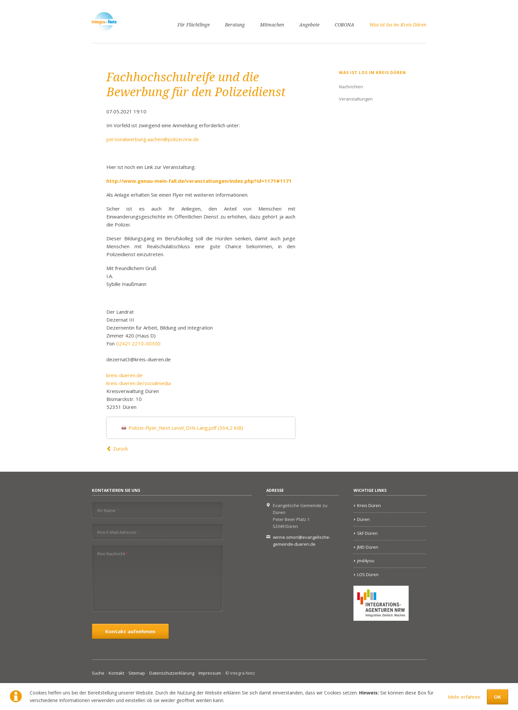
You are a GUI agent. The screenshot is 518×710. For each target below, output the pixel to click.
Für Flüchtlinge (193, 24)
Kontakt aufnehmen (130, 631)
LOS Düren (368, 574)
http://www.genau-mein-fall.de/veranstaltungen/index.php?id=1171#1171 (199, 181)
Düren (363, 519)
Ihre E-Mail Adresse (118, 532)
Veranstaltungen (356, 99)
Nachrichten (351, 87)
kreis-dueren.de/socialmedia (138, 383)
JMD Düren (367, 547)
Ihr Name (108, 510)
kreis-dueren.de (124, 375)
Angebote (309, 24)
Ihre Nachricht (112, 553)
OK (497, 696)
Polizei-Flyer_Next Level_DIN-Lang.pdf (186, 427)
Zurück (120, 448)
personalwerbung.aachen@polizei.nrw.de (152, 139)
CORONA (344, 24)
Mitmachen (272, 24)
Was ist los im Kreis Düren (397, 24)
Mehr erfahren (464, 696)
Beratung (235, 24)
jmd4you (365, 561)
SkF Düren (367, 533)
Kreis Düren (369, 505)
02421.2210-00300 (138, 343)
